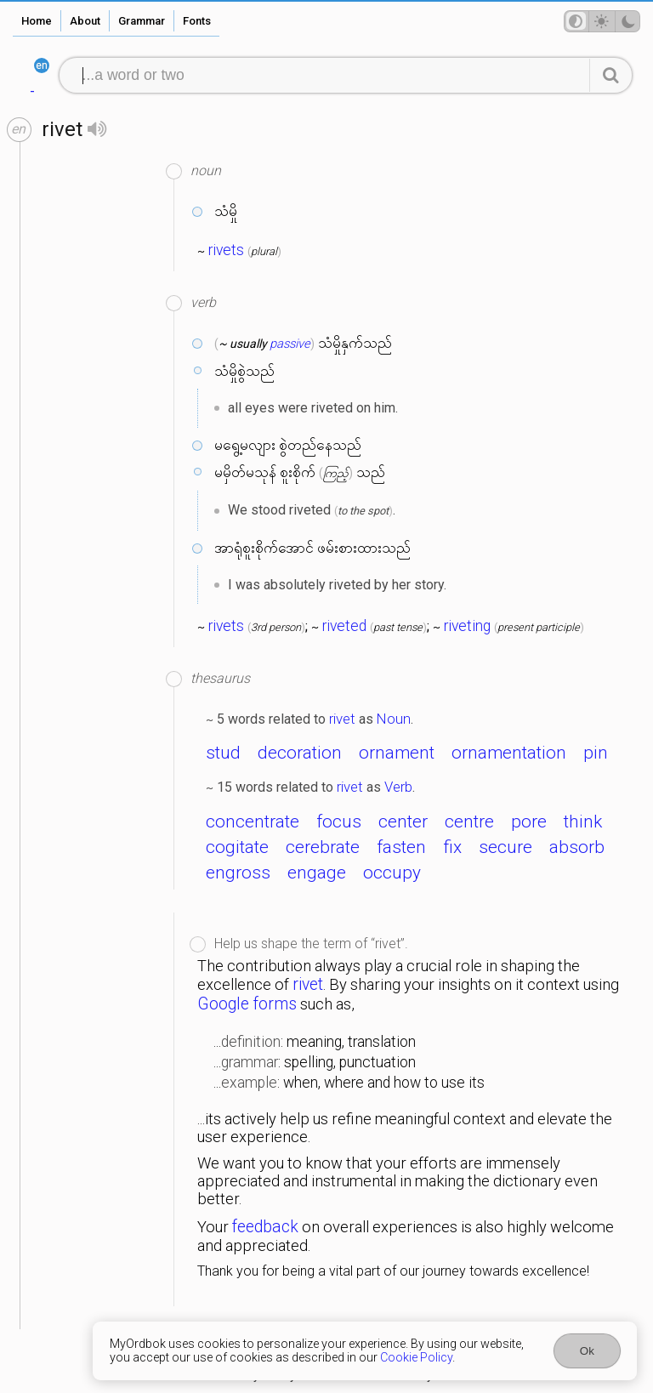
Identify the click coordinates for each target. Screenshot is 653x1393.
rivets (226, 250)
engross (238, 872)
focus (338, 821)
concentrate (252, 821)
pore (529, 821)
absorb (577, 847)
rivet (342, 718)
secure (505, 847)
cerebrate (323, 847)
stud (223, 752)
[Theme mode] (602, 21)
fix (452, 847)
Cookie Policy (416, 1357)
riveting (467, 625)
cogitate (237, 847)
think (583, 821)
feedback (265, 1227)
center (403, 821)
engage (316, 872)
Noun (394, 718)
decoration (300, 752)
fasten (401, 847)
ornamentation (508, 752)
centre (469, 821)
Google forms (247, 1004)
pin (595, 752)
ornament (396, 752)
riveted (344, 625)
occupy (392, 872)
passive (290, 343)
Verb (398, 786)
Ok (587, 1351)
